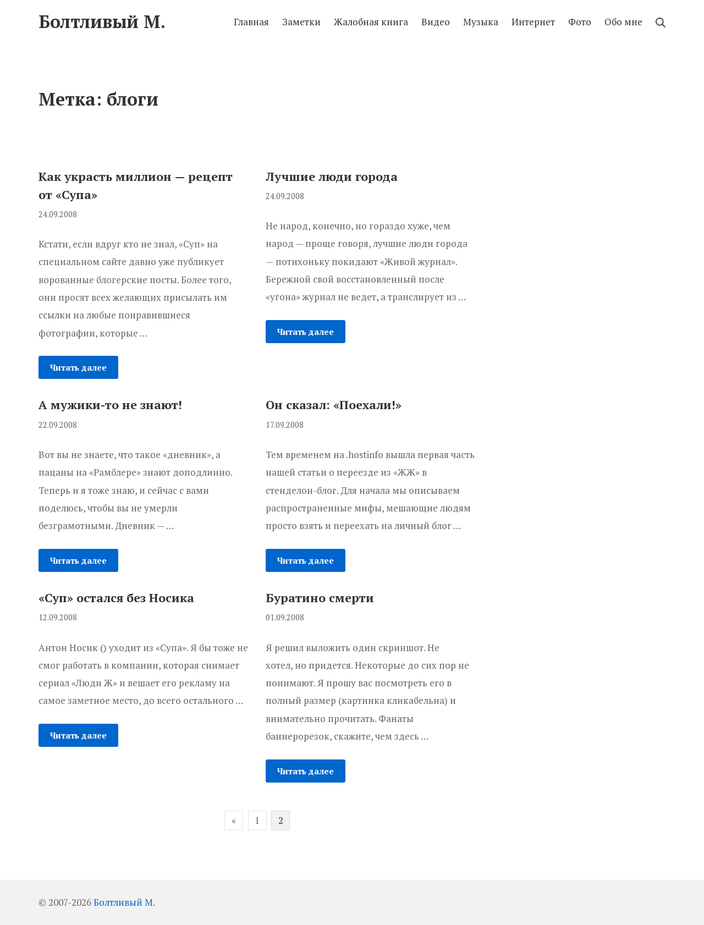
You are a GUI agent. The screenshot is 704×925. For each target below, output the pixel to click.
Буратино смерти (320, 597)
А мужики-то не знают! (110, 404)
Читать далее (78, 367)
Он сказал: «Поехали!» (334, 404)
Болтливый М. (124, 902)
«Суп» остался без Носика (116, 597)
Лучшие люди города (332, 176)
